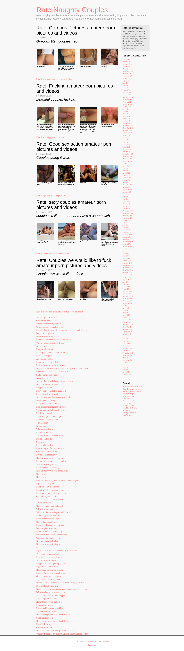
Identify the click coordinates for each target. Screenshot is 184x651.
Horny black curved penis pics (49, 602)
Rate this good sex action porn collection (53, 195)
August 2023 (127, 135)
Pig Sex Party (127, 403)
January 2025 (127, 95)
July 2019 (126, 251)
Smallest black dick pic (46, 611)
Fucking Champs (128, 394)
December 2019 (128, 239)
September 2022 (128, 161)
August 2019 (127, 249)
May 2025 (126, 85)
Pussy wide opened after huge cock (51, 391)
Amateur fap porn (44, 503)
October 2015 (127, 358)
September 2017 (128, 303)
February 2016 (127, 348)
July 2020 (126, 223)
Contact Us (105, 641)
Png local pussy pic (44, 413)
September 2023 (128, 133)
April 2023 (126, 145)
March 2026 (127, 62)
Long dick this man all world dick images (54, 340)
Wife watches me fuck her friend (50, 343)
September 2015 (128, 360)
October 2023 (127, 130)
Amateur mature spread (46, 560)
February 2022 (127, 178)
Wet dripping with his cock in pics (51, 410)
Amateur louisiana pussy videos (50, 499)
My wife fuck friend (45, 624)
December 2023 (128, 126)
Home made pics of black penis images (53, 614)
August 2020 (127, 220)
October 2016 (127, 329)
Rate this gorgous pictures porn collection (54, 79)
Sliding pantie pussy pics (47, 375)
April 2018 (126, 287)
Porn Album (127, 415)
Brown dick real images (46, 400)
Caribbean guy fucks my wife (49, 538)
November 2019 (128, 242)
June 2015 (126, 367)
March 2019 (127, 261)
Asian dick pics (43, 378)
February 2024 (127, 121)
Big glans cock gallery (45, 483)
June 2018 (126, 282)
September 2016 (128, 332)
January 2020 (127, 237)
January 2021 (127, 208)
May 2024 (126, 114)
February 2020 (127, 235)
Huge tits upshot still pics (47, 384)
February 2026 (127, 64)
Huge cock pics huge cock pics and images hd (56, 630)
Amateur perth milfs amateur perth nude (53, 397)
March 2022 (127, 175)
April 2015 (126, 372)
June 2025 (126, 83)
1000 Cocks (126, 410)
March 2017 (127, 317)
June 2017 (126, 310)
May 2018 (126, 284)
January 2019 (127, 265)
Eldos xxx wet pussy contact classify (52, 371)
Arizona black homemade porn (49, 435)
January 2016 (127, 351)
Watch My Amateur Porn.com (132, 391)
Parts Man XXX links (130, 408)
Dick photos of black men (47, 586)
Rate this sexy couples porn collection (52, 253)
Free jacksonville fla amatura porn (51, 407)
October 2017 (127, 301)
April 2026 (126, 59)
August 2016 (127, 334)
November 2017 (128, 298)
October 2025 (127, 73)
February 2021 (127, 206)
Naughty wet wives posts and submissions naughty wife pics (62, 589)
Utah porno (41, 547)
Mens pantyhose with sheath (48, 336)
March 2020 (127, 232)
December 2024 (128, 97)
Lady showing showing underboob (51, 365)
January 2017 (127, 322)
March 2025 (127, 90)
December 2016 (128, 325)
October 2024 (127, 102)
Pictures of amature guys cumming (51, 461)
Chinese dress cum (44, 627)
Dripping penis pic (44, 387)
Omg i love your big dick (47, 496)
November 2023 (128, 128)
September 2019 (128, 246)
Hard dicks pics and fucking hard (50, 458)
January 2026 (127, 66)
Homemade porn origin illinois (49, 570)
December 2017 (128, 296)
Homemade (41, 477)
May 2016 (126, 341)
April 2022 (126, 173)
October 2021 (127, 187)
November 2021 (128, 185)
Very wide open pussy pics (47, 554)
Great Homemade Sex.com (131, 389)
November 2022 (128, 156)
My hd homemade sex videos (48, 455)
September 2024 (128, 104)
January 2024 (127, 123)
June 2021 (126, 197)
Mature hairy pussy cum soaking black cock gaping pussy (61, 582)
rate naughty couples (91, 641)
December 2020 (128, 211)
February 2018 (127, 291)
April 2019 (126, 258)
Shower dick (41, 442)
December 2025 (128, 69)
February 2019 (127, 263)
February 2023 (127, 149)
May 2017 (126, 313)
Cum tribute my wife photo (48, 451)
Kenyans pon (42, 426)
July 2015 (126, 365)
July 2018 (126, 280)
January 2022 (127, 180)
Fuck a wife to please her (47, 445)
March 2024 (127, 118)
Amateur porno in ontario (47, 598)
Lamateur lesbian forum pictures (50, 490)
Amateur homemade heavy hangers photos (54, 381)
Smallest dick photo (44, 618)
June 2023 (126, 140)
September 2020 (128, 218)
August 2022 (127, 163)
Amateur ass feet (43, 346)
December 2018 (128, 268)
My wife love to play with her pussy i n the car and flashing (61, 330)
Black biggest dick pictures (47, 515)
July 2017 (126, 308)
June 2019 (126, 253)
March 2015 (127, 374)
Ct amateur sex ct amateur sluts (49, 327)
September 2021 (128, 190)
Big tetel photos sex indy (47, 528)
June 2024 (126, 111)
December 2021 (128, 182)
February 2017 (127, 320)
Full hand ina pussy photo (47, 419)
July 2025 (126, 81)
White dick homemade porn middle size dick (55, 512)
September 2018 (128, 275)
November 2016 (128, 327)
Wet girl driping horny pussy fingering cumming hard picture (62, 634)
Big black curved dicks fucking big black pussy (56, 551)
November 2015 (128, 355)
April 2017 (126, 315)
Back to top (92, 645)
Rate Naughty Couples (72, 10)
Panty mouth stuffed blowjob (48, 403)
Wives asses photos (44, 429)
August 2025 (127, 78)
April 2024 (126, 116)
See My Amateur (128, 405)
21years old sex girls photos (48, 579)
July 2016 (126, 336)
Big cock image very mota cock (49, 506)
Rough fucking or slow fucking (49, 608)
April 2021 (126, 201)
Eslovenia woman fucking (47, 467)
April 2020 (126, 230)
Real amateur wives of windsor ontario (52, 471)
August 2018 (127, 277)
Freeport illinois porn (45, 349)
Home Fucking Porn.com (131, 401)
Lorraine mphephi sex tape (47, 519)
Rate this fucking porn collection (50, 137)
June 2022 (126, 168)
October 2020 (127, 216)
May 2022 (126, 171)
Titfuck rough (42, 423)
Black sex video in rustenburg (49, 531)
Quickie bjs (41, 474)
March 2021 (127, 204)
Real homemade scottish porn (49, 557)
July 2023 (126, 137)
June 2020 (126, 225)
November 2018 (128, 270)
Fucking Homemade (129, 413)
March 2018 (127, 289)
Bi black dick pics (44, 356)
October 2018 (127, 272)
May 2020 (126, 227)
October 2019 (127, 244)
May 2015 (126, 369)
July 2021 (126, 194)
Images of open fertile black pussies (51, 573)
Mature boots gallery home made (50, 324)
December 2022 (128, 154)
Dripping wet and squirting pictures (51, 563)
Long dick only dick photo (47, 487)
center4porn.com (128, 396)
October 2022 (127, 159)
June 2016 (126, 339)
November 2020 (128, 213)
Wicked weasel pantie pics (47, 509)
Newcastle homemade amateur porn (51, 535)
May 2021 (126, 199)
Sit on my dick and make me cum (50, 525)
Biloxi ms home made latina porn (50, 592)
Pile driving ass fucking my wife (50, 448)
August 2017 (127, 306)
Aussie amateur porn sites (47, 464)
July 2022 (126, 166)
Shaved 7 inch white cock (47, 394)
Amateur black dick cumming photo (51, 595)
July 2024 (126, 109)
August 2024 (127, 107)
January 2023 (127, 152)
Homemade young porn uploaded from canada (56, 621)
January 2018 (127, 294)
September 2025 (128, 76)
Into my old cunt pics (45, 605)
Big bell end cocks (44, 439)
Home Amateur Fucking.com (132, 387)
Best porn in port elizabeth (47, 541)
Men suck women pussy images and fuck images (57, 480)
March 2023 (127, 147)
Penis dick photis (43, 432)
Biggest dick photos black (47, 567)
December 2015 (128, 353)
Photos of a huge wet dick (47, 362)
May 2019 (126, 256)
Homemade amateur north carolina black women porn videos (62, 368)
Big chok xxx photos (45, 333)
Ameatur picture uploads (46, 317)
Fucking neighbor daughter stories (51, 352)
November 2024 (128, 100)
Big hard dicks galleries (46, 522)
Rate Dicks (126, 398)
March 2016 (127, 346)
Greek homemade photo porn (48, 576)
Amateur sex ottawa (44, 359)
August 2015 (127, 362)
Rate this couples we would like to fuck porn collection (59, 312)
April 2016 (126, 343)
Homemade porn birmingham (49, 544)
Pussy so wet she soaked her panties (51, 493)
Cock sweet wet (43, 320)
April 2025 (126, 88)
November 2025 (128, 71)
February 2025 (127, 92)
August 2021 (127, 192)
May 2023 (126, 142)
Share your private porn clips (48, 416)
